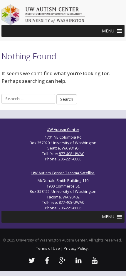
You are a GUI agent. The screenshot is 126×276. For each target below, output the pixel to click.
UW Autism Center (63, 129)
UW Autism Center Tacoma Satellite (63, 172)
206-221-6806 (69, 159)
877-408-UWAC (71, 153)
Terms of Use (48, 248)
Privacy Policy (76, 248)
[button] (108, 31)
